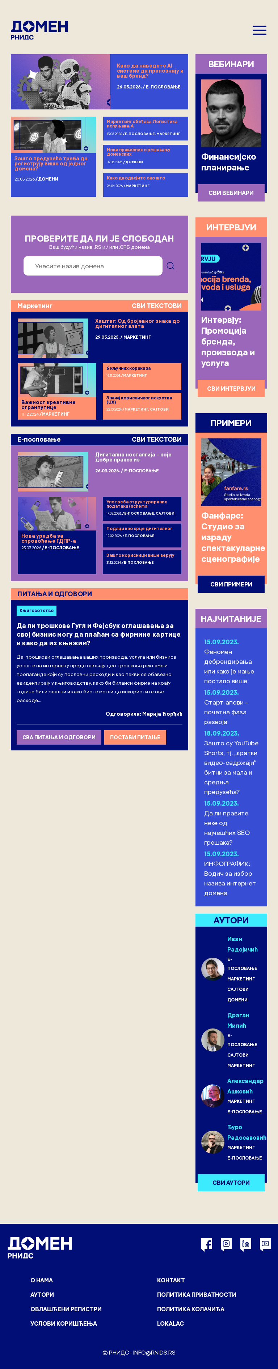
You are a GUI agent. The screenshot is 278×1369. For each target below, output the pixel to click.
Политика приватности (196, 1294)
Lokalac (170, 1323)
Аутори (42, 1294)
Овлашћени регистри (66, 1309)
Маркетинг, (137, 409)
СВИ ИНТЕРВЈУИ (231, 388)
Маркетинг (168, 133)
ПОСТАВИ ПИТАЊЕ (135, 737)
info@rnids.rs (154, 1352)
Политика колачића (190, 1309)
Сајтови (159, 409)
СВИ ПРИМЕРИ (231, 584)
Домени (48, 179)
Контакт (171, 1280)
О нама (41, 1280)
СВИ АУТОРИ (231, 1182)
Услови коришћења (63, 1323)
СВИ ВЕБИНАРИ (231, 192)
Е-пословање (163, 87)
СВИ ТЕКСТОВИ (157, 306)
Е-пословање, (140, 133)
